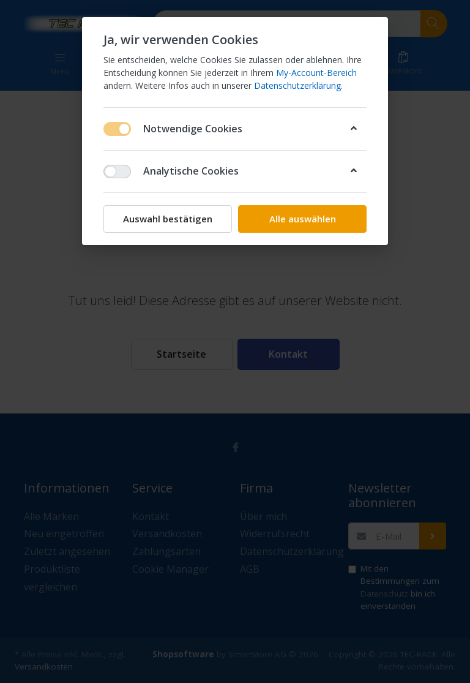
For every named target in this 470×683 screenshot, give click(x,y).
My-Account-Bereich (316, 72)
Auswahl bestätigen (167, 219)
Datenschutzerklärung (297, 85)
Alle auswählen (302, 219)
